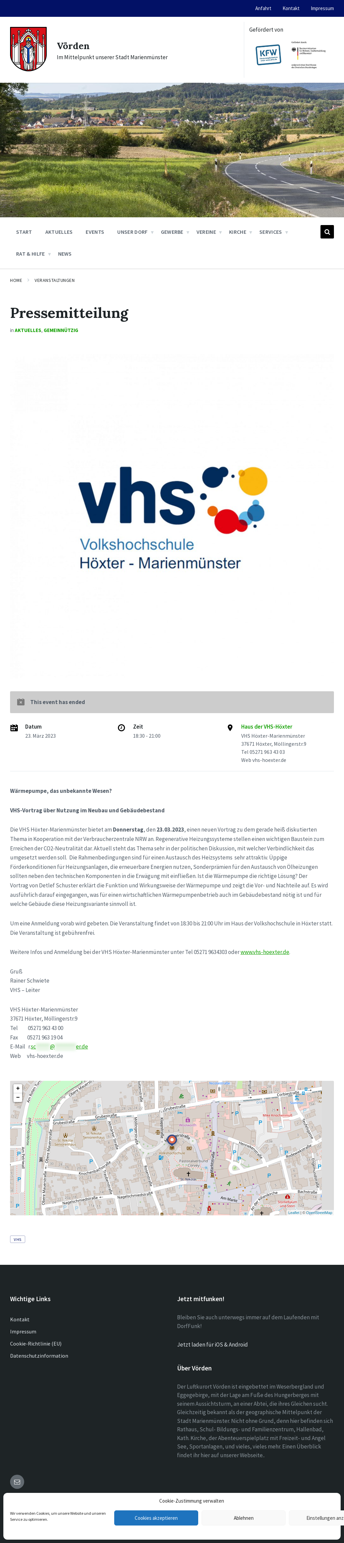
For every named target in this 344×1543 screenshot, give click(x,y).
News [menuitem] (65, 253)
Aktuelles (28, 330)
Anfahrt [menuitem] (263, 8)
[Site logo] (28, 69)
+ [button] (18, 1089)
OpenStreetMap (319, 1213)
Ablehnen (244, 1518)
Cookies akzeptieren (156, 1518)
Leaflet (293, 1213)
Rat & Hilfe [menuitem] (30, 253)
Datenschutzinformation (39, 1355)
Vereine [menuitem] (206, 231)
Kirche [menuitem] (237, 231)
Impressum (23, 1331)
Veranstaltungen (55, 280)
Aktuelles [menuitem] (59, 231)
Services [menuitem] (270, 231)
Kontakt (20, 1319)
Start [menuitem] (24, 231)
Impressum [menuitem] (322, 8)
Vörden (74, 45)
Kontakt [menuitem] (291, 8)
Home (16, 280)
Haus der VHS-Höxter (266, 726)
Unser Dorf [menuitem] (132, 231)
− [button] (18, 1098)
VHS (18, 1239)
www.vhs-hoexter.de (265, 952)
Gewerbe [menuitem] (172, 231)
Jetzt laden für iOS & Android (212, 1344)
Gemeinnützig (61, 330)
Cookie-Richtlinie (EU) (35, 1343)
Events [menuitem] (95, 231)
